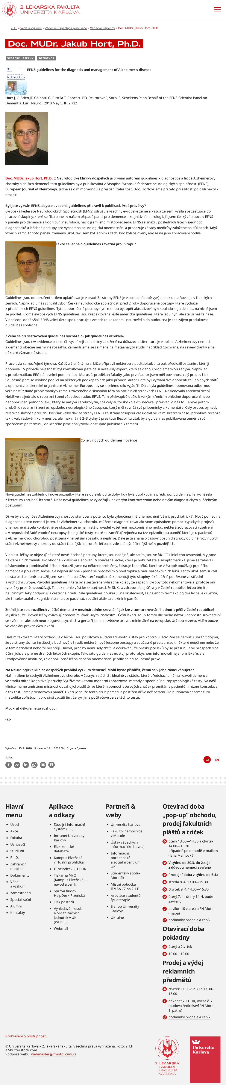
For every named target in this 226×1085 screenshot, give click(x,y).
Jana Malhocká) (182, 855)
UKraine (117, 917)
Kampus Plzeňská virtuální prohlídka (69, 860)
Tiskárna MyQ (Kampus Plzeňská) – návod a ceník (70, 880)
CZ (207, 760)
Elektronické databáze (64, 848)
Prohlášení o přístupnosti (26, 1036)
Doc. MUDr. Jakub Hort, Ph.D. (28, 178)
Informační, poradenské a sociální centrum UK (126, 860)
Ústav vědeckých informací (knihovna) (127, 844)
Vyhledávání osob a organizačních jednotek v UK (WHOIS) (68, 915)
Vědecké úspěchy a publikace (66, 28)
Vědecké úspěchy (102, 28)
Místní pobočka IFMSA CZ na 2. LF (125, 886)
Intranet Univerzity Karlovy (69, 837)
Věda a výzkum (31, 28)
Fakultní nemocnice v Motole (126, 833)
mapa (174, 913)
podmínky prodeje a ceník (189, 920)
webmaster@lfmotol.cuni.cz (53, 1054)
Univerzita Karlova (125, 824)
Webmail (61, 928)
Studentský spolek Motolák (126, 875)
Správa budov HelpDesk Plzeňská (69, 893)
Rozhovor (46, 58)
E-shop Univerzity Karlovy (125, 908)
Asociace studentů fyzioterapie (126, 897)
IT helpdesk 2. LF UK (70, 868)
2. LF (14, 28)
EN (217, 760)
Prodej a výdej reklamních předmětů (182, 971)
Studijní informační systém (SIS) (69, 826)
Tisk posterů (64, 902)
